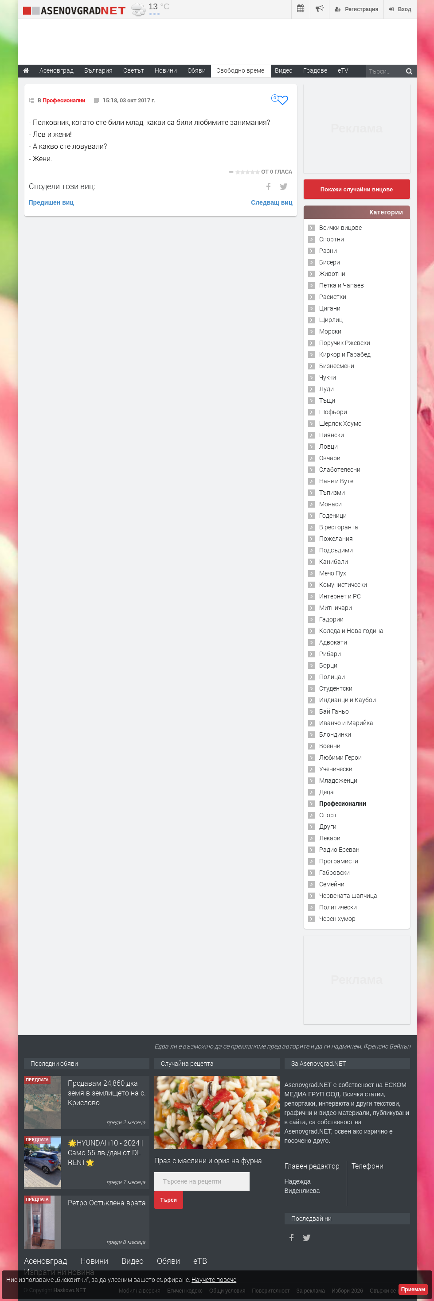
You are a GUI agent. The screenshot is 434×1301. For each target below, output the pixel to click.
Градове (315, 70)
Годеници (333, 515)
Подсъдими (336, 550)
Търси (168, 1200)
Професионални (64, 100)
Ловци (328, 446)
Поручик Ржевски (344, 342)
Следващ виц (271, 202)
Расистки (332, 296)
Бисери (329, 262)
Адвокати (333, 642)
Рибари (330, 653)
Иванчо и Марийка (346, 722)
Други (327, 826)
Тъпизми (332, 492)
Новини (166, 70)
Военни (329, 746)
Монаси (330, 504)
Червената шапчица (348, 895)
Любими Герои (340, 757)
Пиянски (331, 435)
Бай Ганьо (334, 711)
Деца (326, 792)
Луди (326, 388)
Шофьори (333, 412)
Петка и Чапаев (341, 285)
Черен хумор (337, 918)
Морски (330, 331)
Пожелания (336, 538)
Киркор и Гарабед (345, 354)
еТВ (200, 1260)
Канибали (333, 561)
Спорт (328, 815)
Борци (328, 665)
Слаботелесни (339, 469)
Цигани (329, 308)
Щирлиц (331, 319)
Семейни (331, 884)
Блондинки (335, 734)
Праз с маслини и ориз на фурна (208, 1160)
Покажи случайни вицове (357, 189)
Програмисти (338, 861)
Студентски (335, 688)
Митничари (335, 607)
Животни (332, 273)
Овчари (329, 458)
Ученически (335, 769)
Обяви (168, 1260)
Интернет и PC (340, 596)
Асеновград (45, 1260)
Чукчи (327, 377)
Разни (328, 250)
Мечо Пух (332, 573)
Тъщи (327, 400)
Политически (338, 907)
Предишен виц (51, 202)
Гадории (331, 619)
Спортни (331, 239)
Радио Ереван (339, 849)
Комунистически (343, 584)
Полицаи (332, 676)
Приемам (413, 1289)
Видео (132, 1260)
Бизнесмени (336, 365)
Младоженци (338, 780)
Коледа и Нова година (351, 630)
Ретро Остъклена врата (107, 1202)
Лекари (329, 838)
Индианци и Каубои (347, 699)
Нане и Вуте (336, 481)
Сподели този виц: (62, 186)
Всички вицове (340, 227)
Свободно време (240, 70)
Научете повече (214, 1279)
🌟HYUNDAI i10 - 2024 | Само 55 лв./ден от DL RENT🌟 (105, 1152)
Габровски (334, 872)
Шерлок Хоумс (340, 423)
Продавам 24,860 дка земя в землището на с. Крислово (107, 1092)
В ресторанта (338, 527)
